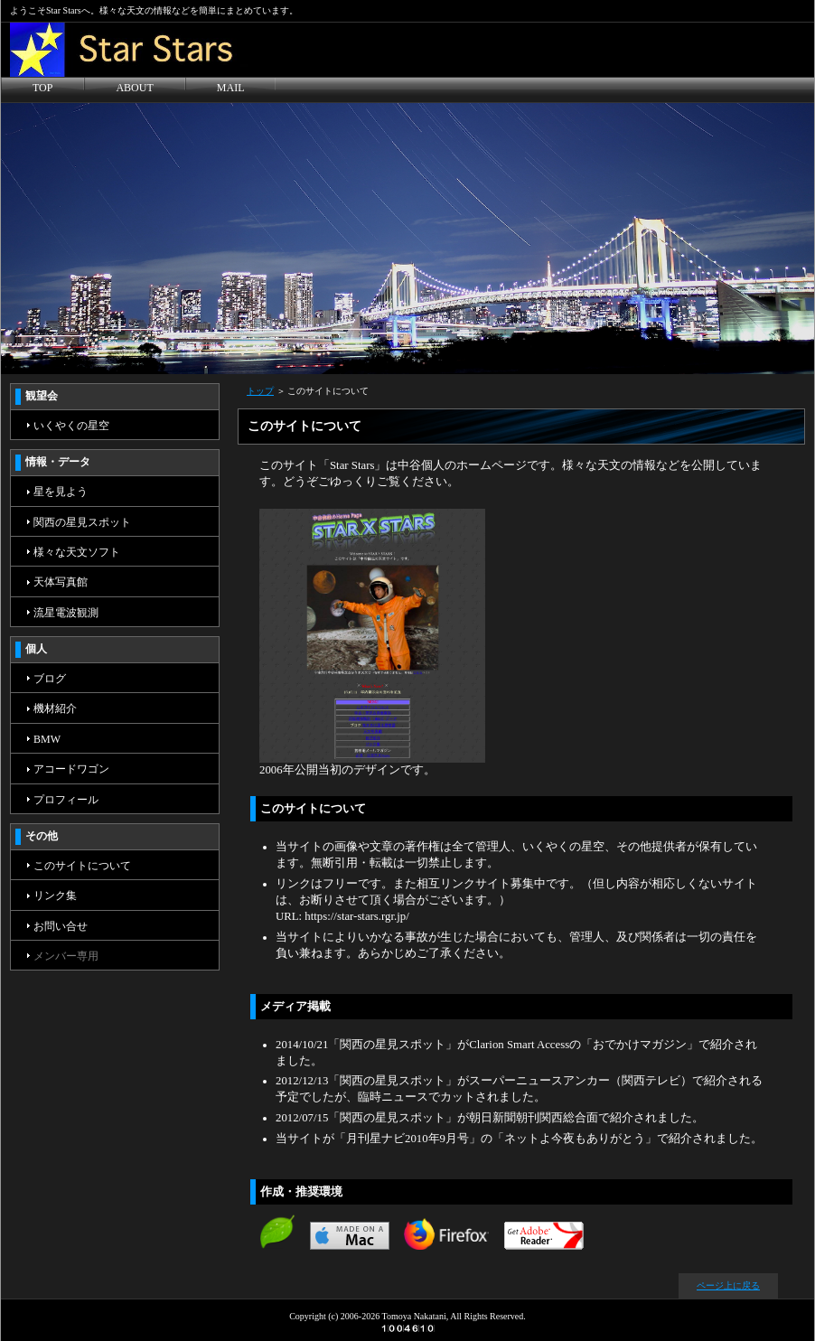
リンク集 (55, 895)
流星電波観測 (65, 612)
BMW (47, 739)
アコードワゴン (71, 769)
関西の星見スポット (82, 522)
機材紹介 (55, 708)
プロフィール (65, 799)
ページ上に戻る (728, 1285)
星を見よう (60, 491)
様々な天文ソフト (76, 552)
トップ (260, 391)
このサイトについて (82, 865)
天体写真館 (60, 582)
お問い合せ (60, 926)
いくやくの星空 (71, 425)
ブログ (49, 678)
